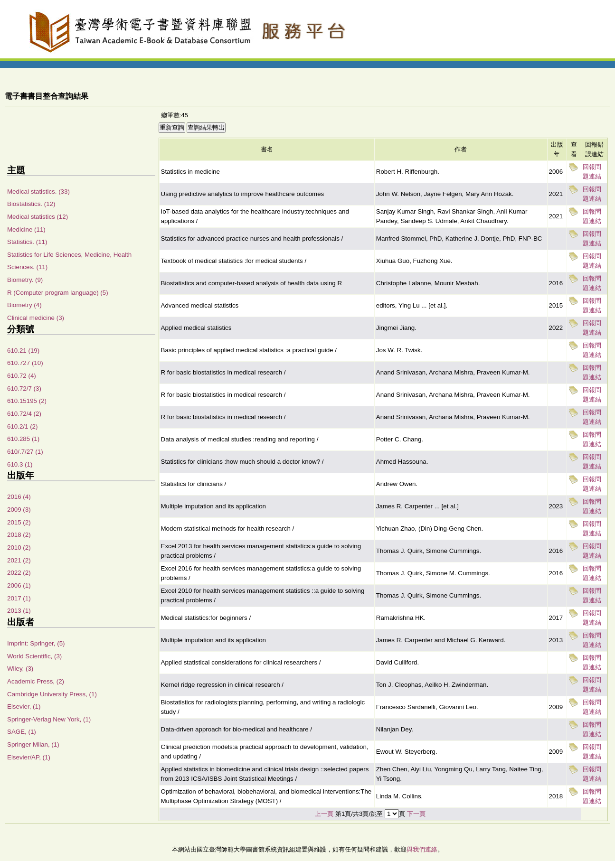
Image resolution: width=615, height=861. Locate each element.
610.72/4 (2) (24, 413)
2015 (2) (19, 522)
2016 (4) (19, 496)
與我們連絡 (422, 849)
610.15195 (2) (27, 400)
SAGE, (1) (21, 731)
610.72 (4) (21, 375)
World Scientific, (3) (34, 656)
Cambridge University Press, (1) (52, 694)
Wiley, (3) (20, 668)
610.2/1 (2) (22, 426)
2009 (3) (19, 509)
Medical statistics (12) (37, 216)
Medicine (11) (26, 229)
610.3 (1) (19, 464)
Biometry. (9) (25, 279)
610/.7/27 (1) (25, 451)
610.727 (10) (25, 362)
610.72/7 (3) (24, 388)
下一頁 (416, 813)
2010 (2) (19, 547)
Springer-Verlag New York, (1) (49, 719)
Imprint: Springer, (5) (36, 643)
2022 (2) (19, 572)
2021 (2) (19, 560)
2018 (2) (19, 534)
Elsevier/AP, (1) (28, 757)
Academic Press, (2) (35, 681)
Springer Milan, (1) (33, 744)
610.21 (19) (23, 350)
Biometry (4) (24, 305)
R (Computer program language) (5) (57, 292)
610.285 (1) (23, 438)
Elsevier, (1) (23, 706)
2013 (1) (19, 610)
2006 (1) (19, 585)
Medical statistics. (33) (38, 191)
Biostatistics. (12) (31, 203)
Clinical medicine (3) (35, 317)
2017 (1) (19, 598)
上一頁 (324, 813)
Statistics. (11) (27, 241)
